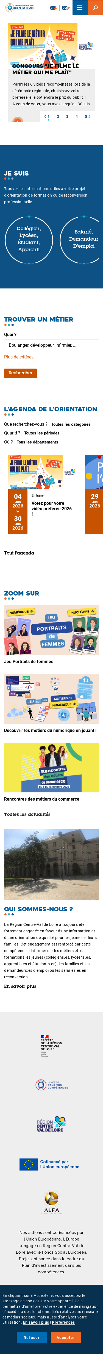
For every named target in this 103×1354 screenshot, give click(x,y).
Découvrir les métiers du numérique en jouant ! (50, 730)
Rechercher (20, 373)
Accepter (66, 1337)
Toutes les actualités (27, 815)
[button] (45, 116)
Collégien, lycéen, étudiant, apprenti (29, 240)
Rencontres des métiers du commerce (41, 799)
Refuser (32, 1337)
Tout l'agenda (19, 553)
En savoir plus (20, 987)
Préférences (63, 1322)
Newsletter (54, 7)
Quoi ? (10, 334)
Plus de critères (19, 357)
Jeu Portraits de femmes (28, 661)
